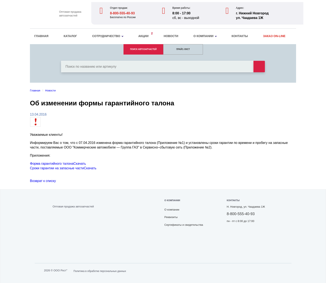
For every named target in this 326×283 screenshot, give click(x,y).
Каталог (70, 36)
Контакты (240, 36)
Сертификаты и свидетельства (183, 224)
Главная (41, 36)
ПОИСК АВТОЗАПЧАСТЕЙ (143, 49)
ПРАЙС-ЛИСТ (183, 49)
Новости (171, 36)
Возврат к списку (43, 181)
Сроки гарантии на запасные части (57, 168)
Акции (144, 35)
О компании (204, 36)
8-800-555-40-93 (122, 13)
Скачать (79, 163)
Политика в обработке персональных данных (100, 271)
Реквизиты (171, 217)
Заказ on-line (274, 36)
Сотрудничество (107, 36)
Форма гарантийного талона (51, 163)
